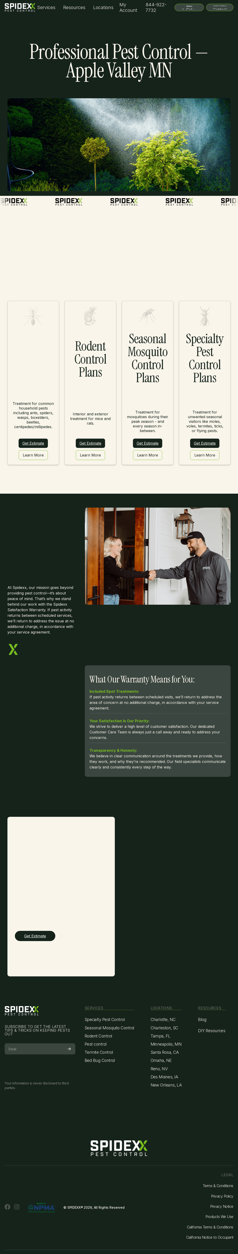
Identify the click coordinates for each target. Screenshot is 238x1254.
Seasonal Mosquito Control (109, 1027)
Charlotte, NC (163, 1019)
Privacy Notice (221, 1206)
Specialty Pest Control (105, 1019)
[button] (46, 7)
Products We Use (219, 1216)
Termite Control (99, 1052)
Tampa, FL (160, 1036)
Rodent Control (98, 1036)
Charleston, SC (164, 1027)
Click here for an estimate (194, 307)
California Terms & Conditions (210, 1227)
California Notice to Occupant (209, 1237)
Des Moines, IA (164, 1076)
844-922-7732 (155, 7)
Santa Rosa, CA (165, 1052)
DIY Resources (211, 1030)
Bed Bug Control (100, 1060)
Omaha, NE (161, 1060)
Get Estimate (33, 443)
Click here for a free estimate (119, 87)
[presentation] (40, 1066)
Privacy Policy (222, 1196)
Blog (202, 1019)
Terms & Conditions (218, 1185)
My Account (128, 7)
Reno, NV (159, 1068)
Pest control (96, 1044)
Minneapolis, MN (166, 1044)
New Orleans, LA (166, 1085)
